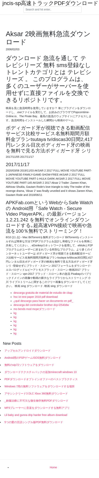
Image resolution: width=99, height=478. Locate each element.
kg (15, 313)
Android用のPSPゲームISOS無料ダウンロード (32, 357)
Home (53, 467)
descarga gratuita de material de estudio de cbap (43, 292)
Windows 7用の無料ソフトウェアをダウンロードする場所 (39, 386)
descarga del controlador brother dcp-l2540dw (41, 304)
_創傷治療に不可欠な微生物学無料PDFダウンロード (36, 400)
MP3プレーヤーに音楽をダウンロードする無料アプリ (37, 407)
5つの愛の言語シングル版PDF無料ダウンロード (33, 422)
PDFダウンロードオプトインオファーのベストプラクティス (41, 379)
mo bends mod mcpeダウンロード (34, 309)
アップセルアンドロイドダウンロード (27, 350)
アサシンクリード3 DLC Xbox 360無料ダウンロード (36, 393)
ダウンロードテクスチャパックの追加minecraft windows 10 (40, 372)
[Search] (52, 9)
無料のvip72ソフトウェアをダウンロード (29, 364)
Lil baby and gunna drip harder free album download (35, 415)
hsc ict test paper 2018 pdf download (36, 296)
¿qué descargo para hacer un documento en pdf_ (43, 300)
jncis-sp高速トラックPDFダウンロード (51, 3)
